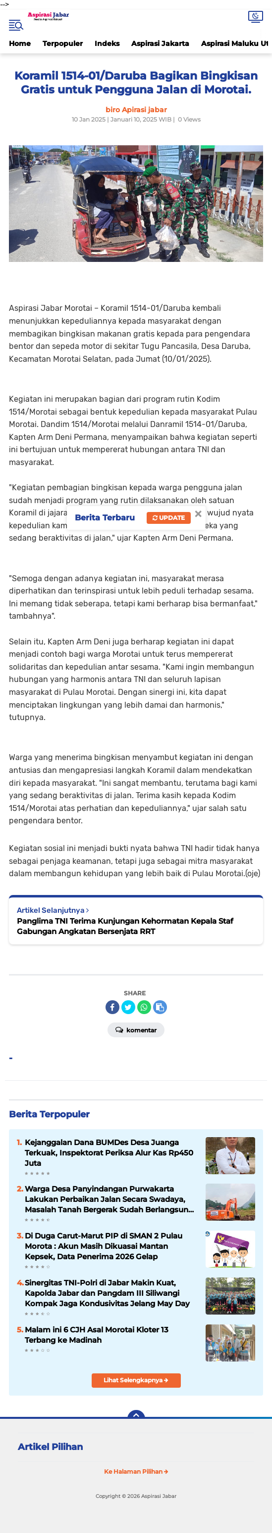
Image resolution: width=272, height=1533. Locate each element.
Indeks (107, 43)
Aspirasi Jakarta (160, 43)
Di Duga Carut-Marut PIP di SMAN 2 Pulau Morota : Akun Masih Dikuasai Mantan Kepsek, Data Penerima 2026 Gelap (103, 1246)
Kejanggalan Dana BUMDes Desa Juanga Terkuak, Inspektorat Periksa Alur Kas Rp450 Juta (109, 1153)
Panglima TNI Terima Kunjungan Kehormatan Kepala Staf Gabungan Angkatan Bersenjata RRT (125, 926)
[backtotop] (136, 1419)
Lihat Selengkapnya (136, 1380)
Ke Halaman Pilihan (136, 1471)
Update (169, 517)
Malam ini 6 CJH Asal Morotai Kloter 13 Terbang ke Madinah (96, 1335)
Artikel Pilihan (50, 1447)
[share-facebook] (112, 1007)
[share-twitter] (128, 1007)
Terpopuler (63, 43)
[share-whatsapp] (144, 1007)
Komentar (136, 1029)
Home (20, 43)
